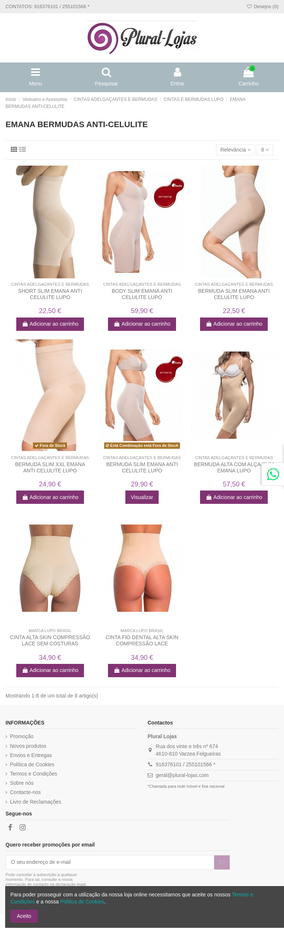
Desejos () (262, 6)
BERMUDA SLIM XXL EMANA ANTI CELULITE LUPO (50, 467)
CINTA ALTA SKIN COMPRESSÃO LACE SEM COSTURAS (50, 640)
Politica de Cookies (82, 902)
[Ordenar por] (236, 150)
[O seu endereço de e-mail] (110, 862)
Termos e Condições (33, 774)
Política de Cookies (32, 764)
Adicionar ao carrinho (50, 324)
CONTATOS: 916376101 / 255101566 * (47, 6)
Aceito (24, 916)
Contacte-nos (25, 792)
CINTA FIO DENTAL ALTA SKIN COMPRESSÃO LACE (142, 640)
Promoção (22, 736)
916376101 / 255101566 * (185, 764)
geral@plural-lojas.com (182, 775)
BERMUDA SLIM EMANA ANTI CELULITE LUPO (234, 294)
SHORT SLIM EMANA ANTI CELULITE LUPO (50, 294)
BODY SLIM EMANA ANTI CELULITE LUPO (142, 294)
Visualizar (142, 497)
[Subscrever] (222, 862)
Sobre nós (22, 783)
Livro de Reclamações (35, 802)
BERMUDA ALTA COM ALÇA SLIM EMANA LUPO (234, 467)
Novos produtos (28, 746)
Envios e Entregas (31, 755)
